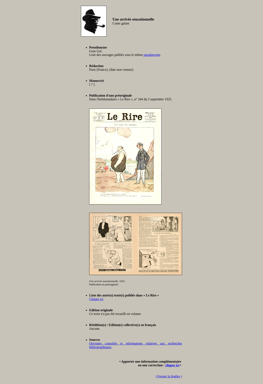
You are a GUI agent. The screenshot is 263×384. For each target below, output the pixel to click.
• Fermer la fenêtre (168, 376)
